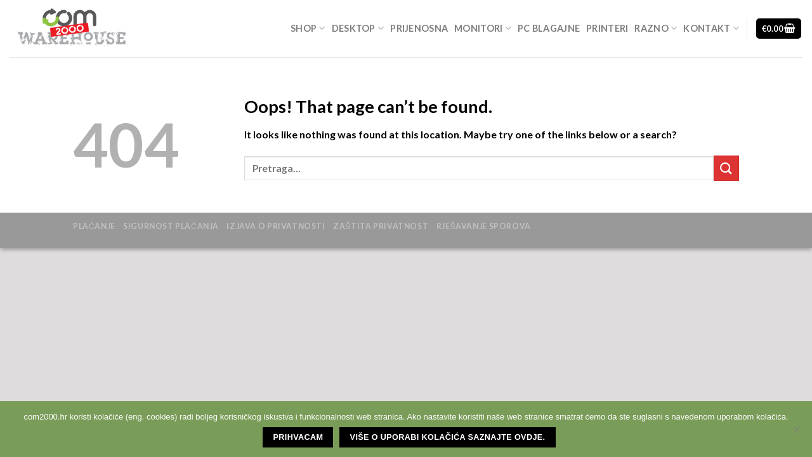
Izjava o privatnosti (275, 226)
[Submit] (726, 168)
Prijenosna (419, 28)
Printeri (607, 28)
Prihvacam (298, 437)
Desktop (358, 28)
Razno (655, 28)
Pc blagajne (549, 28)
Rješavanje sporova (483, 226)
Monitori (482, 28)
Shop (308, 28)
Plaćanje (94, 226)
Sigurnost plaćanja (171, 226)
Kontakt (711, 28)
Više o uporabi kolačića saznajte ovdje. (448, 437)
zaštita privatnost (380, 226)
